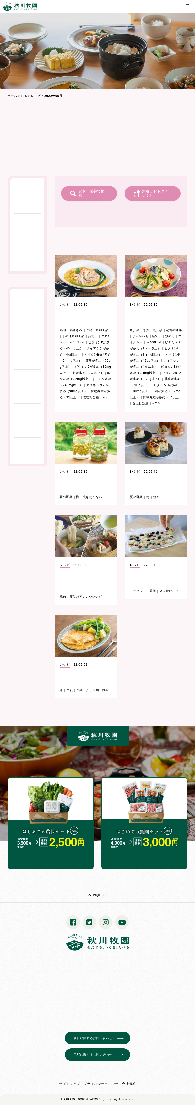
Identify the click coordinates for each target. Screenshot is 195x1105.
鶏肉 (63, 330)
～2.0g (157, 403)
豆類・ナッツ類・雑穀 (92, 690)
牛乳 (69, 690)
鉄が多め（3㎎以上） (88, 373)
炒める (170, 336)
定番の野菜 (174, 330)
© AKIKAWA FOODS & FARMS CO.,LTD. (85, 1099)
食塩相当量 (91, 397)
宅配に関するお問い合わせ (93, 1054)
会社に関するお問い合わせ (93, 1038)
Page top (99, 895)
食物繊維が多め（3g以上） (162, 397)
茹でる (93, 336)
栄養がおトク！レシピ (155, 193)
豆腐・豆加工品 (97, 330)
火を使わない (92, 497)
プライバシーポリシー (101, 1084)
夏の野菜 (66, 497)
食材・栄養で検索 (91, 193)
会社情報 (129, 1084)
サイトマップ (69, 1084)
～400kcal (77, 342)
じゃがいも (140, 336)
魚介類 (157, 330)
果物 (153, 591)
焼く (156, 497)
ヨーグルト (138, 591)
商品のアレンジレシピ (86, 596)
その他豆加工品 (73, 336)
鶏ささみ (76, 330)
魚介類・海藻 (139, 330)
